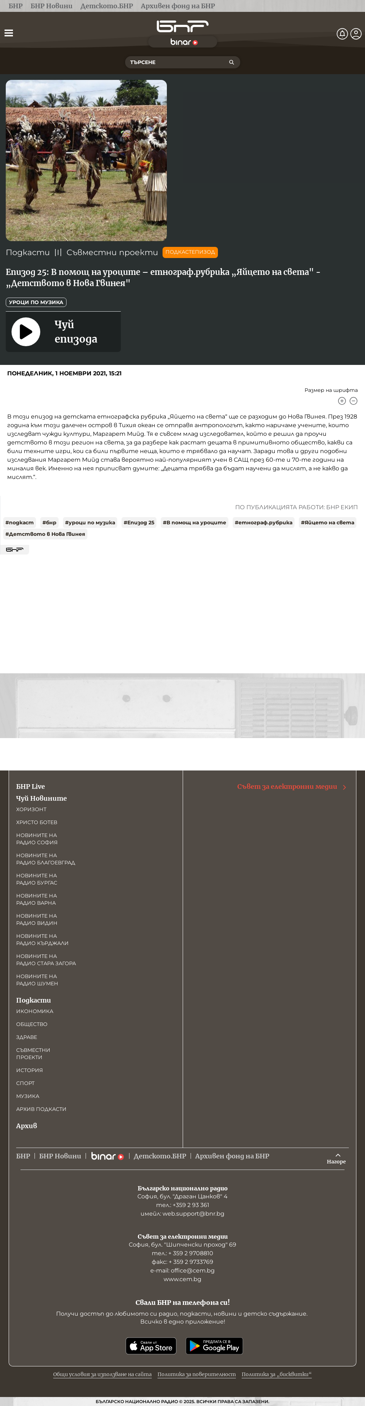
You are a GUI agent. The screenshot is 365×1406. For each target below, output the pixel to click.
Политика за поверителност (197, 1374)
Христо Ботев (36, 822)
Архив (26, 1126)
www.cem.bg (182, 1279)
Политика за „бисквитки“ (277, 1374)
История (29, 1070)
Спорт (25, 1083)
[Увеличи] (342, 401)
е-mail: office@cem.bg (182, 1270)
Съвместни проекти (112, 252)
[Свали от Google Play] (214, 1346)
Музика (27, 1096)
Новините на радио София (37, 839)
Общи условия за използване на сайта (102, 1374)
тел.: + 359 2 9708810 (182, 1253)
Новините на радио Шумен (37, 980)
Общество (31, 1024)
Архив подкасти (41, 1109)
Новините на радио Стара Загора (46, 960)
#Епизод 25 (139, 522)
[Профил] (356, 34)
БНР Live (30, 786)
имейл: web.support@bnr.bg (182, 1213)
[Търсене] (231, 62)
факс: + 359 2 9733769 (182, 1261)
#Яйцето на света (327, 522)
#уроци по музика (90, 522)
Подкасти (28, 252)
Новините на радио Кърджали (42, 939)
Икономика (34, 1011)
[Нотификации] (342, 34)
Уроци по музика (36, 302)
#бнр (49, 522)
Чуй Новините (41, 798)
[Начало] (183, 26)
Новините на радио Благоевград (45, 859)
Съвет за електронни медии (292, 786)
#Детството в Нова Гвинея (45, 534)
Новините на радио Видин (37, 919)
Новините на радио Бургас (36, 879)
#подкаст (19, 522)
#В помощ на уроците (194, 522)
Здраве (26, 1037)
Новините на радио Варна (36, 899)
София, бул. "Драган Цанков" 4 (182, 1196)
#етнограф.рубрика (263, 522)
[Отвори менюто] (8, 32)
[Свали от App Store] (151, 1346)
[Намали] (353, 401)
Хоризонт (31, 809)
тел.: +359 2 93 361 (182, 1205)
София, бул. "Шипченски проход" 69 (182, 1244)
